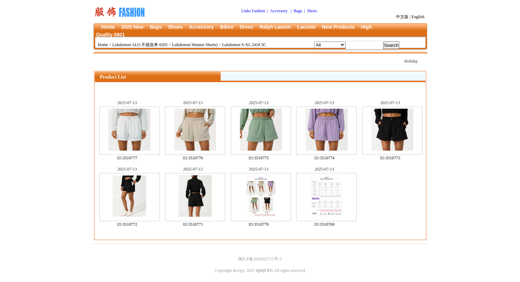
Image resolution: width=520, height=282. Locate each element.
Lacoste (306, 27)
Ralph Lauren (275, 27)
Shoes (175, 27)
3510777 (130, 158)
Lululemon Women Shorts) (195, 44)
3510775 (261, 158)
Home (108, 27)
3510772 (130, 224)
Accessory (201, 27)
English (418, 16)
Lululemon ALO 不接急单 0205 (140, 44)
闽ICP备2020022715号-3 (260, 258)
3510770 (261, 224)
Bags (156, 27)
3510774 (327, 158)
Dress (246, 27)
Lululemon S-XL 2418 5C (244, 44)
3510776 (195, 158)
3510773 (393, 158)
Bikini (226, 27)
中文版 (402, 16)
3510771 (195, 224)
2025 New (132, 27)
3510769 (327, 224)
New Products (338, 27)
